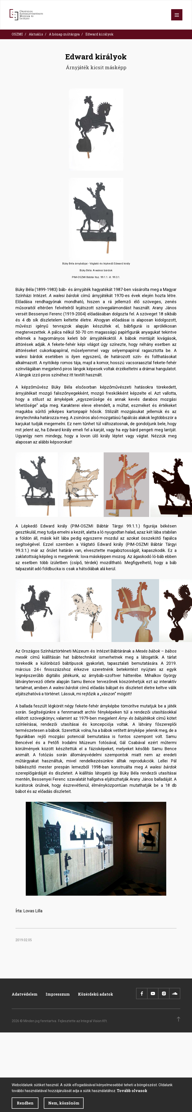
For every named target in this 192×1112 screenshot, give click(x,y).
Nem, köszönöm (63, 1106)
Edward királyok (99, 34)
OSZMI (17, 34)
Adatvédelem (24, 994)
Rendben (25, 1106)
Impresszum (58, 994)
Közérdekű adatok (95, 994)
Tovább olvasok (132, 1093)
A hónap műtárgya (64, 34)
